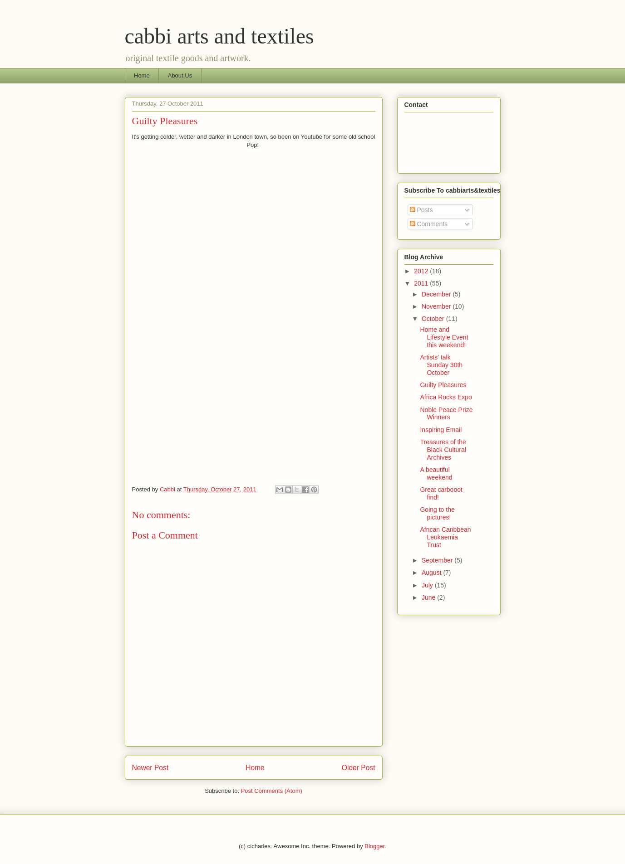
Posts (421, 210)
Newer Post (150, 768)
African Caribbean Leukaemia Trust (445, 537)
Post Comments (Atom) (271, 790)
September (438, 560)
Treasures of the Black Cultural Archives (443, 449)
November (437, 306)
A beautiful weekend (436, 473)
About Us (180, 75)
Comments (429, 224)
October (434, 318)
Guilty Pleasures (443, 384)
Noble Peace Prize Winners (446, 413)
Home (142, 75)
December (437, 294)
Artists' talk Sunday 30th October (441, 365)
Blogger (374, 846)
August (432, 572)
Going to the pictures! (437, 513)
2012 (422, 271)
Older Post (358, 768)
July (428, 585)
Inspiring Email (441, 429)
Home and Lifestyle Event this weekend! (444, 337)
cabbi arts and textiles (219, 36)
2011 (422, 283)
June (429, 597)
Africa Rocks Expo (446, 397)
